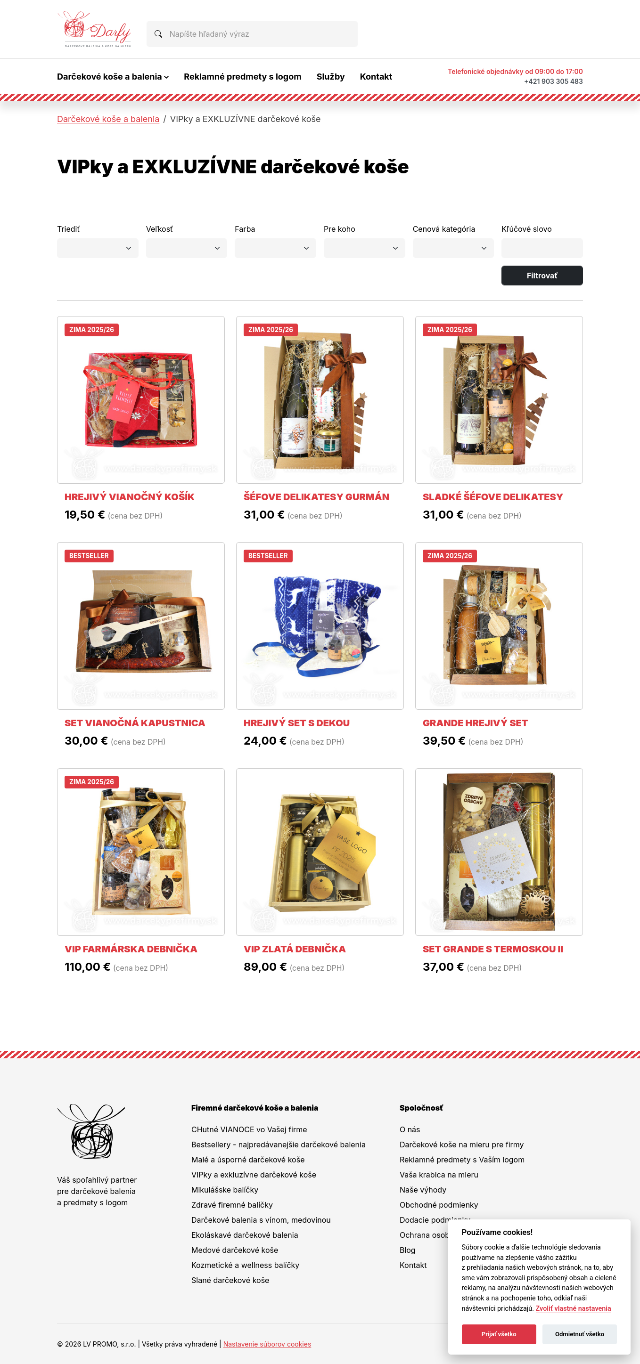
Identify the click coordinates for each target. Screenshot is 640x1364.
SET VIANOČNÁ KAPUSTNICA (135, 723)
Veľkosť (159, 229)
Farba (245, 229)
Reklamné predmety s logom (242, 76)
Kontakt (376, 76)
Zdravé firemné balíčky (232, 1205)
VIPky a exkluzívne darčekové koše (253, 1174)
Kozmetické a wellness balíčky (245, 1265)
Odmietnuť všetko (579, 1334)
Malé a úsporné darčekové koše (247, 1159)
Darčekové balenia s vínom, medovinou (261, 1220)
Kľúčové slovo (526, 229)
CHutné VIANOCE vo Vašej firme (249, 1129)
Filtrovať (542, 275)
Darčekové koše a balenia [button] (109, 76)
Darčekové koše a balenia (108, 119)
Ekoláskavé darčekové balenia (244, 1235)
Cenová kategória (444, 229)
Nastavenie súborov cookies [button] (267, 1344)
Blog (408, 1250)
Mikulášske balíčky (224, 1189)
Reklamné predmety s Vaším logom (462, 1159)
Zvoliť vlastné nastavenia (573, 1309)
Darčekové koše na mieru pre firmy (462, 1144)
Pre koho (339, 229)
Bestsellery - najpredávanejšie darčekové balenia (278, 1144)
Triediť (68, 229)
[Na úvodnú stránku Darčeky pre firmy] (94, 29)
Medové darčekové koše (234, 1250)
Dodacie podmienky (435, 1220)
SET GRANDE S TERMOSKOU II (493, 949)
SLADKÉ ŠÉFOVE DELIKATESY (493, 497)
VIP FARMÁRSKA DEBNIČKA (131, 949)
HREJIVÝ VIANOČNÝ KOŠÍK (130, 497)
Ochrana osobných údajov (446, 1235)
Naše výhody (423, 1189)
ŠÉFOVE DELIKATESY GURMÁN (316, 497)
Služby (331, 76)
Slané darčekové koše (230, 1280)
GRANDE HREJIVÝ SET (475, 723)
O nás (410, 1129)
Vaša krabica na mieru (439, 1174)
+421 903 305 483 (553, 81)
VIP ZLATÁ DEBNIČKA (295, 949)
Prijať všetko (499, 1334)
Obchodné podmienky (439, 1205)
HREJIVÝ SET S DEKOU (297, 723)
